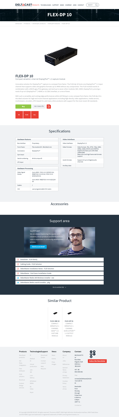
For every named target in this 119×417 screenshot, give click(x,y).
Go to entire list (58, 286)
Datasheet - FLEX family (28, 258)
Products (35, 5)
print (49, 106)
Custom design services (21, 384)
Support (55, 5)
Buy (23, 106)
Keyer (31, 391)
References (66, 363)
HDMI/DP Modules (54, 24)
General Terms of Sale (65, 369)
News (62, 5)
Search (96, 5)
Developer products (39, 24)
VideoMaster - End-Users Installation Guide (35, 272)
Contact (81, 5)
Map (76, 374)
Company (68, 5)
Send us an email (38, 247)
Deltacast (18, 24)
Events (54, 357)
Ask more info (39, 106)
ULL (34, 115)
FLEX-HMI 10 (54, 320)
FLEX (26, 115)
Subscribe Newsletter (97, 360)
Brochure (22, 379)
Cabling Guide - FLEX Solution (31, 263)
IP (30, 354)
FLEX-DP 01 (69, 320)
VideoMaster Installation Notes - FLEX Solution (37, 267)
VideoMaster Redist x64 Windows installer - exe (37, 277)
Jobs (74, 5)
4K (19, 115)
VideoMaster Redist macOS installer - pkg (35, 281)
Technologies (46, 5)
